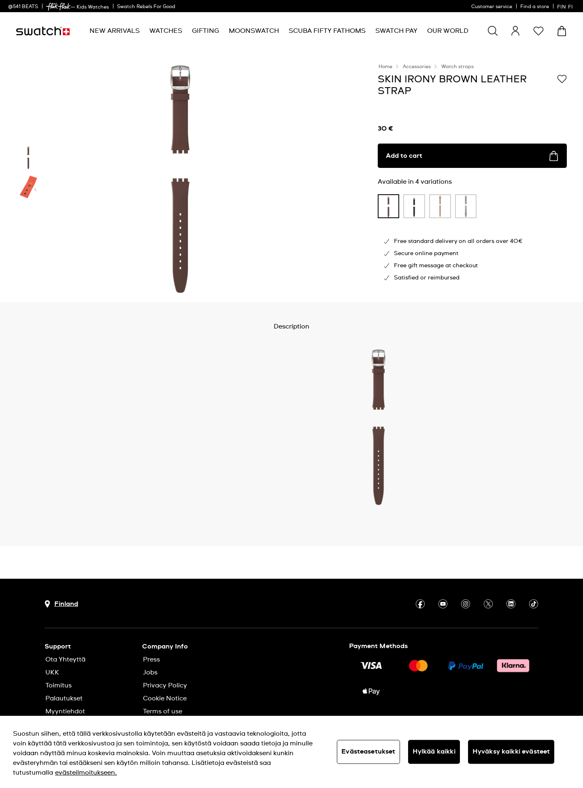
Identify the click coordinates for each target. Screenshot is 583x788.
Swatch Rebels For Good (146, 6)
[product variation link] (389, 206)
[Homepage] (43, 31)
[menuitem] (115, 31)
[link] (58, 7)
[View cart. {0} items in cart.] (562, 31)
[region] (291, 752)
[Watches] (165, 31)
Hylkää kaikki (434, 751)
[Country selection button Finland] (61, 604)
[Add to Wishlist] (562, 79)
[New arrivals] (114, 31)
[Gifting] (205, 31)
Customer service (491, 6)
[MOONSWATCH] (254, 31)
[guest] (515, 31)
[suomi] (566, 6)
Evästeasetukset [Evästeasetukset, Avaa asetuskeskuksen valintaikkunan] (368, 751)
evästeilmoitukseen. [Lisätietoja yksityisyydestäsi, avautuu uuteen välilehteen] (86, 772)
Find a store (534, 6)
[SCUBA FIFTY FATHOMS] (327, 31)
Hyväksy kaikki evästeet (511, 751)
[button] (538, 31)
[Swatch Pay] (396, 31)
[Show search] (493, 31)
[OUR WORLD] (447, 31)
